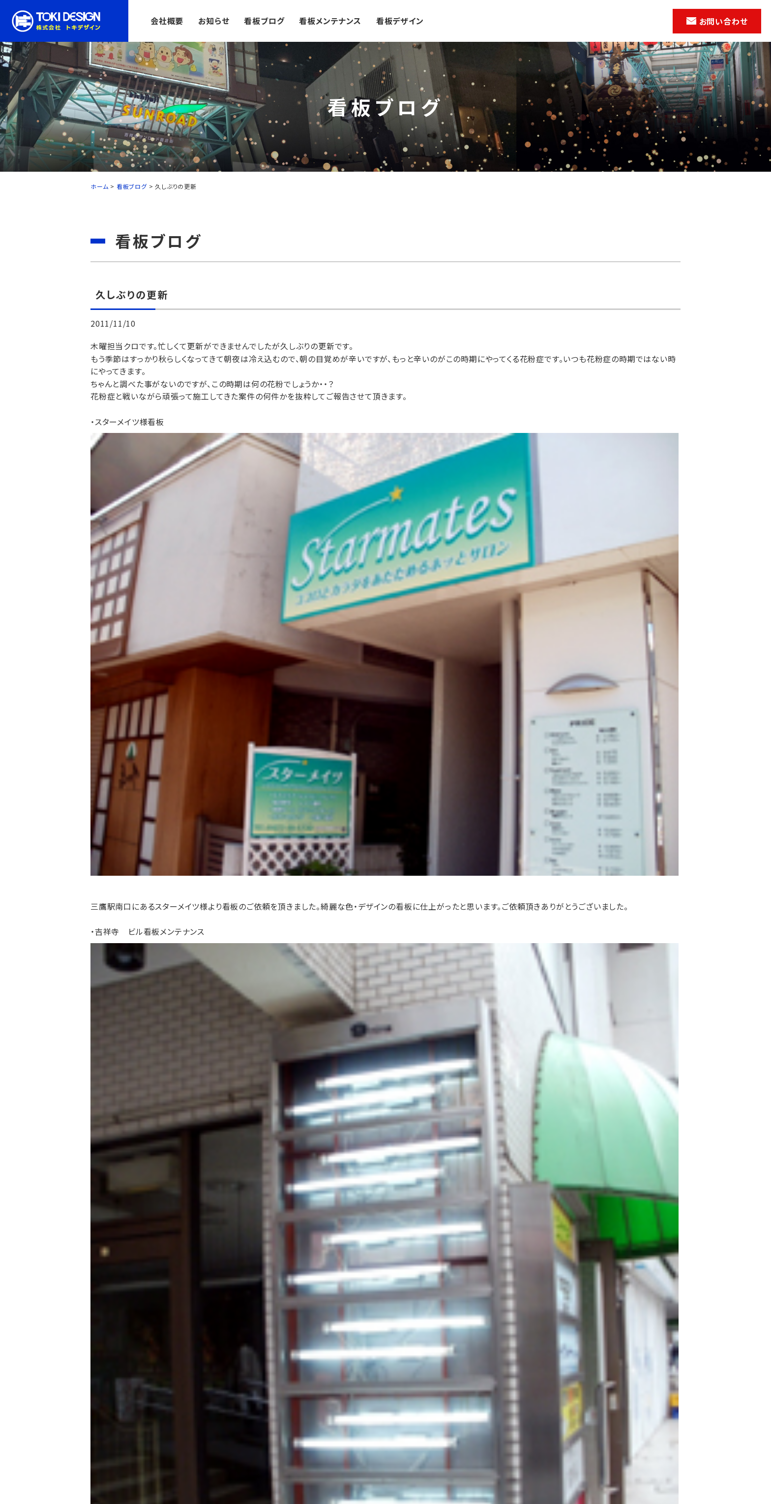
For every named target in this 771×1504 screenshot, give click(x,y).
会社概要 (166, 21)
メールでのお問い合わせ (358, 1217)
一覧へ (380, 1010)
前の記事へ (121, 980)
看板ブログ (264, 21)
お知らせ (213, 21)
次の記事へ (650, 980)
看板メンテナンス (330, 21)
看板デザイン (400, 21)
